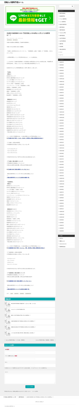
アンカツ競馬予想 (63, 18)
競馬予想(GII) (62, 35)
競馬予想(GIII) (62, 29)
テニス (61, 52)
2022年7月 (62, 125)
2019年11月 (62, 214)
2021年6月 (62, 161)
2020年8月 (62, 189)
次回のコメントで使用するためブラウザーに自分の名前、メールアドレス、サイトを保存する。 (26, 367)
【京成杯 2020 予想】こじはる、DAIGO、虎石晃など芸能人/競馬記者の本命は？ (25, 138)
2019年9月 (62, 219)
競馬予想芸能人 (63, 13)
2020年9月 (62, 186)
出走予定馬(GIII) (63, 41)
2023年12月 (62, 78)
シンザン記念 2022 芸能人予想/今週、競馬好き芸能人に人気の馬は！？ (23, 332)
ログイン (61, 238)
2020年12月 (62, 178)
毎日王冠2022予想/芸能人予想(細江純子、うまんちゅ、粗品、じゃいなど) (23, 303)
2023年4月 (62, 100)
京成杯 (12, 293)
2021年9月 (62, 153)
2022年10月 (62, 117)
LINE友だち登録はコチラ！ (30, 11)
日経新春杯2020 (28, 293)
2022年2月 (62, 139)
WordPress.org (62, 246)
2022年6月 (62, 128)
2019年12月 (62, 211)
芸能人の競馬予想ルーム (14, 2)
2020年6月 (62, 194)
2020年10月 (62, 183)
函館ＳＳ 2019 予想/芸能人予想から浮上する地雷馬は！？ (21, 315)
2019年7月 (62, 225)
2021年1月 (62, 175)
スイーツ (61, 54)
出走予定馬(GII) (63, 38)
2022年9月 (62, 120)
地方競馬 (61, 46)
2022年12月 (62, 111)
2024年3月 (62, 70)
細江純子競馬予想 (63, 24)
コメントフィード (63, 243)
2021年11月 (62, 147)
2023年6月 (62, 95)
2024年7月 (62, 62)
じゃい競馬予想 (63, 21)
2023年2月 (62, 106)
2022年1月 (62, 142)
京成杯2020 (16, 293)
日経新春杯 (22, 293)
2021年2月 (62, 172)
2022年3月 (62, 136)
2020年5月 (62, 197)
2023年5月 (62, 98)
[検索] (66, 6)
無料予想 (61, 43)
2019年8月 (62, 222)
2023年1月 (62, 109)
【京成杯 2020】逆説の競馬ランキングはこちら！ (19, 169)
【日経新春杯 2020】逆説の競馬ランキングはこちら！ (20, 280)
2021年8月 (62, 156)
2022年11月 (62, 114)
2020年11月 (62, 181)
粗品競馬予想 (62, 16)
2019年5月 (62, 230)
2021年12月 (62, 145)
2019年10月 (62, 217)
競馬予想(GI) (62, 27)
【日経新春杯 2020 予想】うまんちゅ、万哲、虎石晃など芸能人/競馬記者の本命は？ (26, 247)
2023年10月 (62, 84)
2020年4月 (62, 200)
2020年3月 (62, 203)
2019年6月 (62, 228)
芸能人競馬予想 (63, 49)
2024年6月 (62, 64)
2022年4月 (62, 134)
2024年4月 (62, 67)
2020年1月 (62, 208)
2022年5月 (62, 131)
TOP (10, 397)
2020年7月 (62, 192)
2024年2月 (62, 73)
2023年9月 (62, 87)
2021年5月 (62, 164)
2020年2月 (62, 206)
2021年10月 (62, 150)
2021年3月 (62, 170)
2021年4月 (62, 167)
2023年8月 (62, 89)
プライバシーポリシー (39, 401)
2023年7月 (62, 92)
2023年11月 (62, 81)
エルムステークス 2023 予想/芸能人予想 (18, 309)
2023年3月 (62, 103)
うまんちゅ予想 (63, 32)
